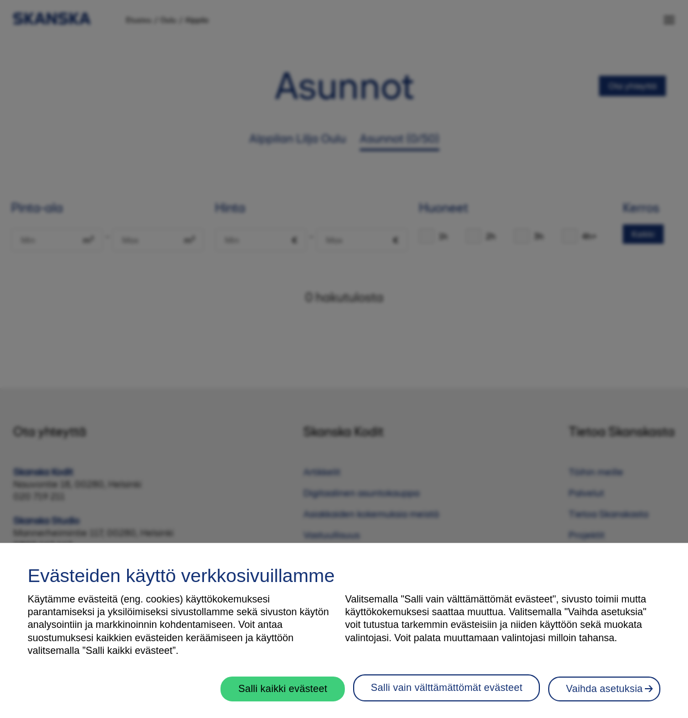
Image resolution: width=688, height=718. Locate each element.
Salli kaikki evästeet (282, 694)
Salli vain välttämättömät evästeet (446, 693)
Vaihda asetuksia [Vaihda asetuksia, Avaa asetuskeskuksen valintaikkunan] (604, 694)
